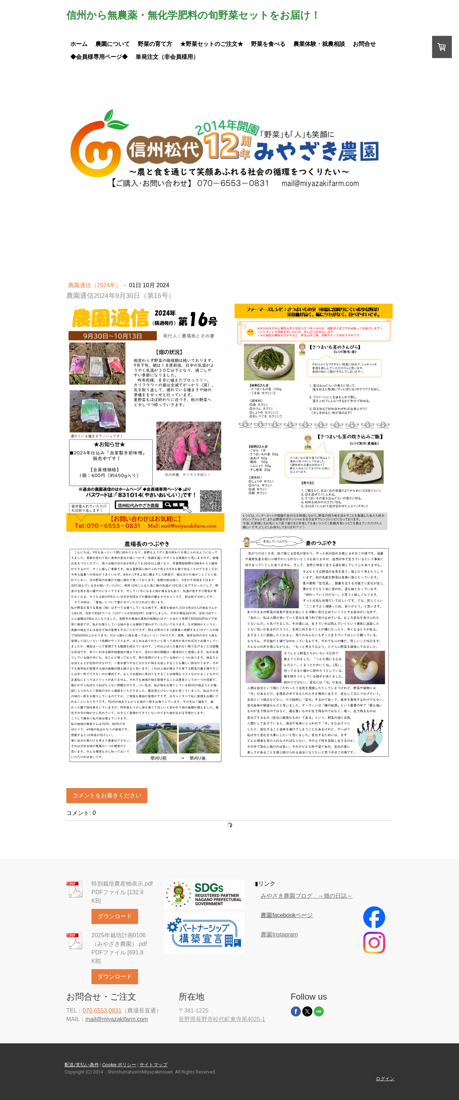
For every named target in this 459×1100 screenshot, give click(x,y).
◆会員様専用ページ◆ (99, 57)
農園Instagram (279, 934)
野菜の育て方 (155, 44)
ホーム (78, 44)
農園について (112, 44)
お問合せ (364, 44)
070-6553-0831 (102, 1010)
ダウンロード (115, 916)
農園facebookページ (287, 915)
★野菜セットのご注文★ (211, 44)
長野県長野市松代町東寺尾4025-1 (222, 1019)
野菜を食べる (268, 44)
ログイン (385, 1078)
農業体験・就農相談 (319, 44)
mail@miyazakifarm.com (116, 1019)
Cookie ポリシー (119, 1064)
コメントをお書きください (106, 795)
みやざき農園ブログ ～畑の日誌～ (306, 896)
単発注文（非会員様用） (167, 57)
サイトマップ (153, 1064)
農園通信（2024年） (95, 285)
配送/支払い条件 (82, 1064)
